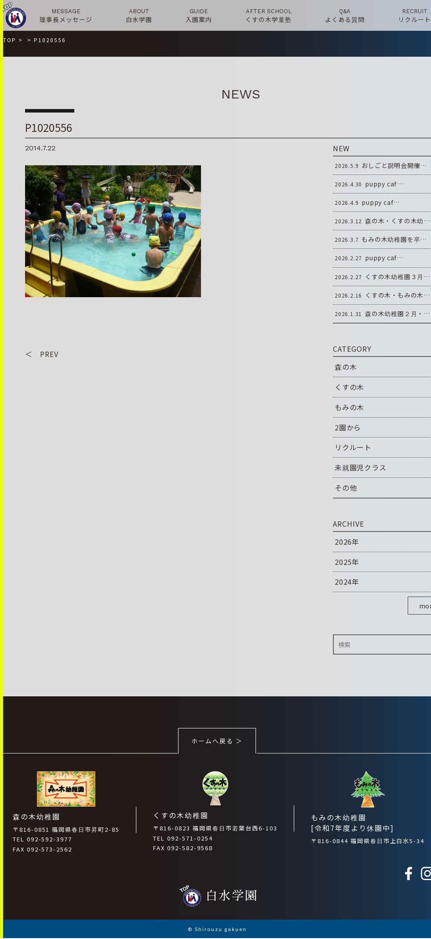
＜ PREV (41, 354)
